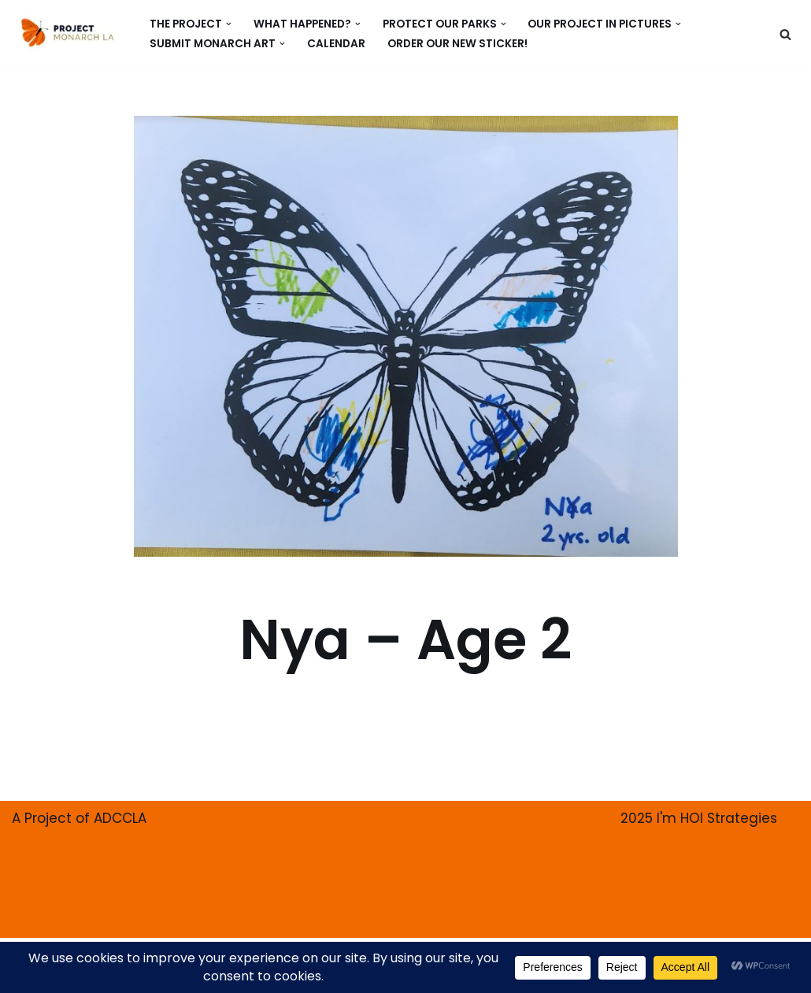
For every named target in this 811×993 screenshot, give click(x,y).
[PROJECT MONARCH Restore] (67, 32)
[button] (228, 24)
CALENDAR (336, 43)
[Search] (785, 34)
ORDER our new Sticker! (457, 43)
